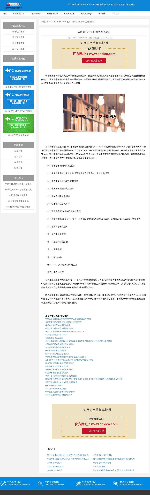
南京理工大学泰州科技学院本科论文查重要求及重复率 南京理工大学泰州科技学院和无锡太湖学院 (83, 379)
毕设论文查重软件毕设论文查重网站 (59, 370)
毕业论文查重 (18, 37)
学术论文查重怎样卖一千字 (56, 335)
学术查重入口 (18, 14)
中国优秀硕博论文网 (18, 195)
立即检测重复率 (94, 60)
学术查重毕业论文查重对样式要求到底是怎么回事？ (65, 357)
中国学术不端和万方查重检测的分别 (59, 328)
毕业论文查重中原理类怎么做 (18, 189)
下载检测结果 (35, 14)
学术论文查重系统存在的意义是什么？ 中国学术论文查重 (115, 470)
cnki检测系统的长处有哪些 (18, 207)
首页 (5, 14)
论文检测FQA (86, 14)
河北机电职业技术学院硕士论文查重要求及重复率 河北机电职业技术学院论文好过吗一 (79, 341)
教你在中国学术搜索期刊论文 (57, 366)
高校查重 (18, 151)
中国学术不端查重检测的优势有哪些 (59, 344)
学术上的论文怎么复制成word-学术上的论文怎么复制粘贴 (68, 319)
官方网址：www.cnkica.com (94, 54)
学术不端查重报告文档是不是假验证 (59, 363)
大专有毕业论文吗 (54, 463)
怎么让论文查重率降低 (18, 201)
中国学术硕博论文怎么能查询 (57, 373)
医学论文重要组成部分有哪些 (57, 354)
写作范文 (115, 14)
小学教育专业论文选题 (102, 463)
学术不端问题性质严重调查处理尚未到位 (61, 376)
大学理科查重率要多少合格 (56, 389)
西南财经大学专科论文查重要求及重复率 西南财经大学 (114, 459)
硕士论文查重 (18, 43)
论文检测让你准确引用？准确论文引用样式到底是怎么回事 (70, 455)
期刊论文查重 (18, 49)
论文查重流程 (69, 14)
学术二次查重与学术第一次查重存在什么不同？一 (65, 332)
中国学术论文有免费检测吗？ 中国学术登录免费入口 (68, 459)
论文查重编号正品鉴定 (54, 338)
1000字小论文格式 (54, 470)
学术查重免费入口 (100, 466)
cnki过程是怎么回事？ (54, 385)
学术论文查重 (18, 32)
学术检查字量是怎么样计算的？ (57, 347)
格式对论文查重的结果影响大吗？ (58, 325)
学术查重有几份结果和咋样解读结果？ (60, 392)
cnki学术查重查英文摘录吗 (55, 351)
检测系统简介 (52, 14)
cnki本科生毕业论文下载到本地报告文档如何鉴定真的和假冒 (69, 360)
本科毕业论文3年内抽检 (102, 455)
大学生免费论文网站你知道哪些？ (58, 395)
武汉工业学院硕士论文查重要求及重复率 (61, 382)
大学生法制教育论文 (55, 466)
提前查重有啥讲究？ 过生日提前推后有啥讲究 (63, 322)
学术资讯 (102, 14)
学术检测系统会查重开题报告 (18, 184)
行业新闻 (18, 156)
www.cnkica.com (106, 38)
